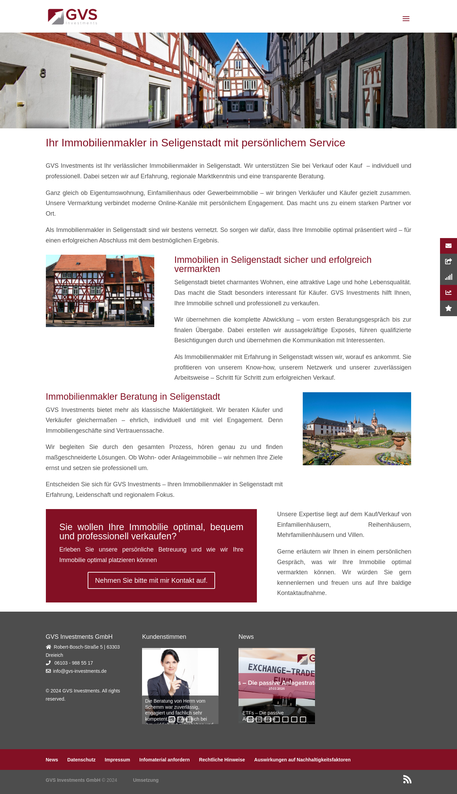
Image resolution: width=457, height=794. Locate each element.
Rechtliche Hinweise (222, 759)
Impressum (117, 759)
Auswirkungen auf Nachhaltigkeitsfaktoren (302, 759)
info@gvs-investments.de (79, 671)
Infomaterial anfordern (164, 759)
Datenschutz (81, 759)
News (52, 759)
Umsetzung (145, 780)
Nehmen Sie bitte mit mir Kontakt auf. (151, 580)
